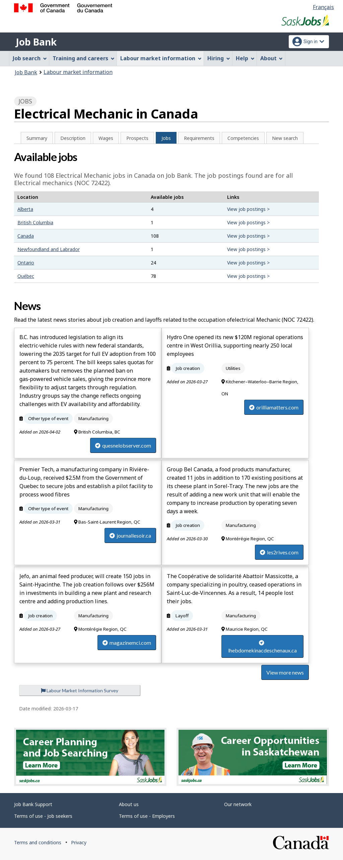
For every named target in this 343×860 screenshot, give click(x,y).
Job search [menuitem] (30, 58)
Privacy (78, 842)
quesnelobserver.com (123, 445)
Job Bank (36, 41)
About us (129, 804)
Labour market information (78, 72)
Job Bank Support (33, 804)
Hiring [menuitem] (218, 58)
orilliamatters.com (273, 407)
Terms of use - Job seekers (43, 816)
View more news (285, 672)
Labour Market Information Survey (79, 690)
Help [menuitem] (245, 58)
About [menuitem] (271, 58)
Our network (238, 804)
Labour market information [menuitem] (161, 58)
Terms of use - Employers (147, 816)
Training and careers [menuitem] (84, 58)
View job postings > (248, 209)
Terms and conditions (37, 842)
